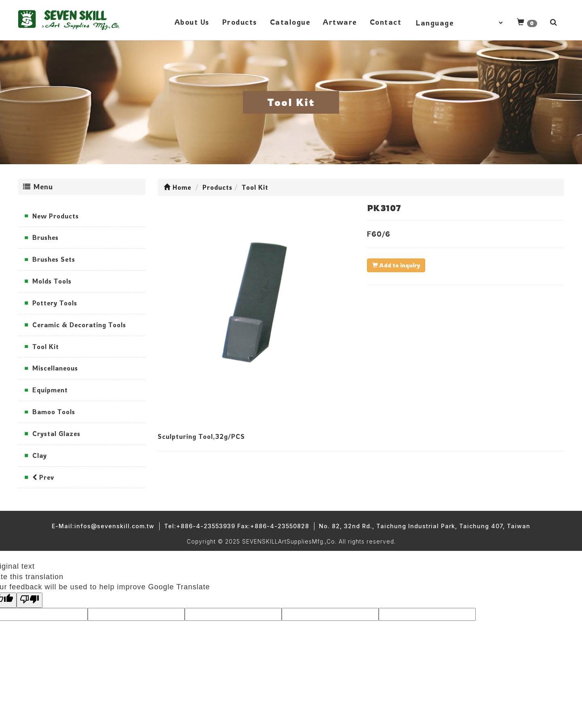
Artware (340, 21)
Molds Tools (52, 281)
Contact (386, 21)
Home (177, 187)
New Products (55, 216)
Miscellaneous (55, 368)
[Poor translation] (29, 600)
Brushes (45, 237)
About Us (192, 21)
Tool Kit (45, 347)
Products (239, 21)
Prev (43, 477)
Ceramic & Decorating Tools (79, 325)
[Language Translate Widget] (459, 23)
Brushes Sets (53, 259)
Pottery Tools (54, 303)
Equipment (50, 390)
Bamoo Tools (53, 412)
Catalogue (290, 21)
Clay (39, 455)
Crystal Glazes (56, 434)
